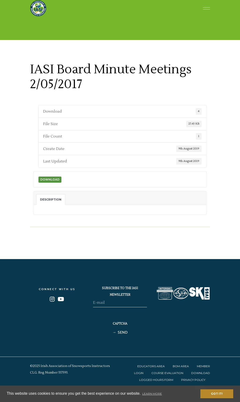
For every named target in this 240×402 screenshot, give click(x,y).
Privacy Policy (193, 380)
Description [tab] (50, 199)
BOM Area (181, 366)
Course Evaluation (167, 373)
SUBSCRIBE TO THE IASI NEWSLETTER (120, 291)
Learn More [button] (152, 393)
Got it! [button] (217, 393)
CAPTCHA (120, 324)
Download (50, 179)
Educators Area (151, 366)
